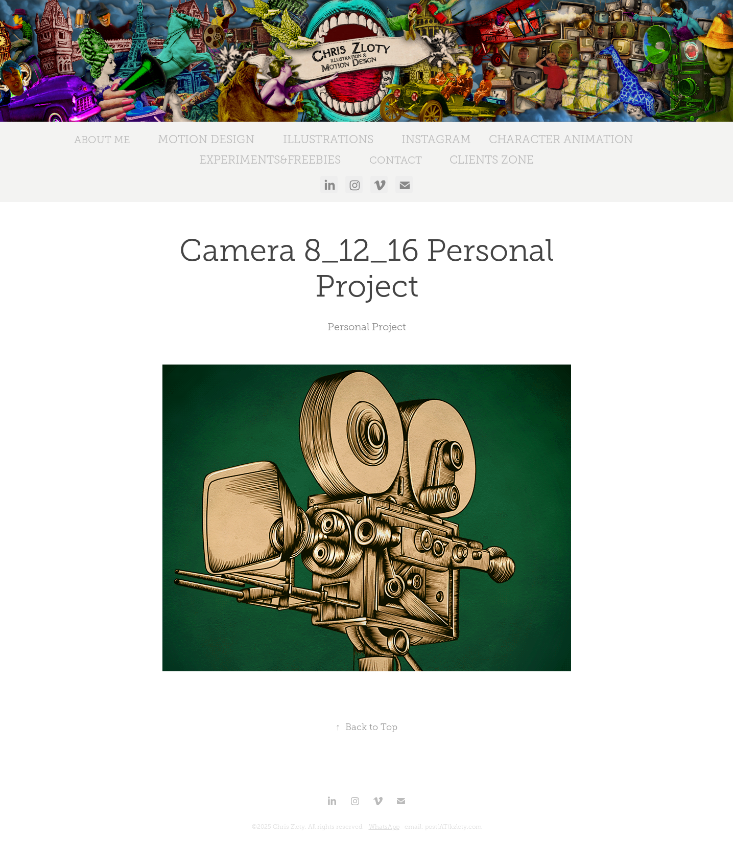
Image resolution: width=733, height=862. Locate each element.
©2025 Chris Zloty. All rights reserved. (308, 826)
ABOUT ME (102, 139)
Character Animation (561, 139)
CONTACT (395, 160)
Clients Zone (492, 159)
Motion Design (206, 139)
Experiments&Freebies (270, 159)
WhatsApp (384, 826)
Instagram (436, 139)
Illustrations (328, 139)
